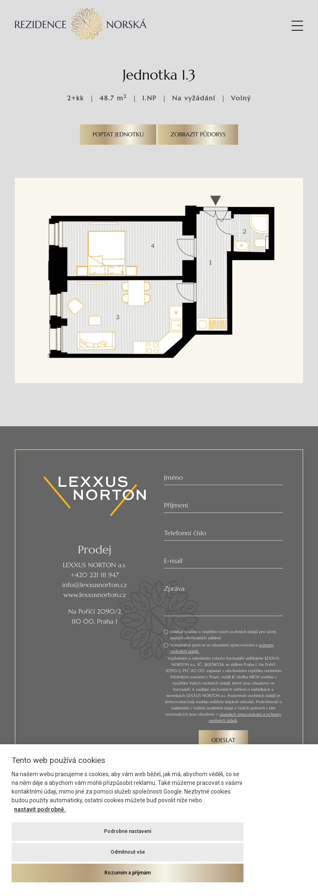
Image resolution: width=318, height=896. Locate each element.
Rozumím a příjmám (127, 873)
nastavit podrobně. (40, 809)
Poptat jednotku (118, 134)
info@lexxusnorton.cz (95, 584)
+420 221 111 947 (94, 575)
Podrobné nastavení (127, 831)
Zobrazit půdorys (198, 134)
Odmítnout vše (128, 852)
